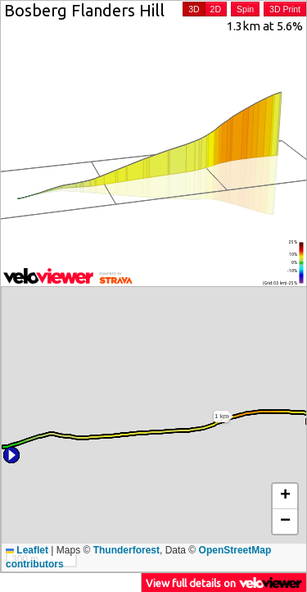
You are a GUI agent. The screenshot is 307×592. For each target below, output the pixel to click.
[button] (11, 455)
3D (193, 9)
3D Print (284, 9)
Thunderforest (126, 550)
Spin (245, 9)
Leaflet (27, 550)
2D (215, 9)
